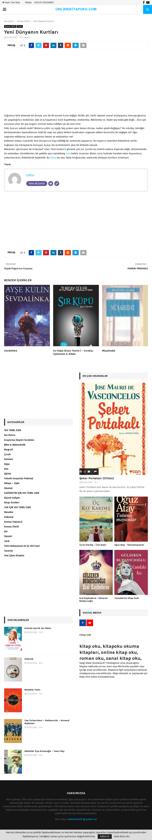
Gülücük (28, 658)
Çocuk (7, 454)
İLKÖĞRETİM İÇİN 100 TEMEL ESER (21, 493)
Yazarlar (8, 550)
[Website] (56, 183)
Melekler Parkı (32, 689)
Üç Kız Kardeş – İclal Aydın (92, 545)
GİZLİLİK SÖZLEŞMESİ (44, 2)
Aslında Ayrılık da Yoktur (37, 628)
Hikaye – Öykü (11, 483)
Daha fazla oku (122, 836)
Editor (30, 175)
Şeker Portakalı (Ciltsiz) (96, 478)
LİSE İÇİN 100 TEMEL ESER (17, 507)
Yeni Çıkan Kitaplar (14, 555)
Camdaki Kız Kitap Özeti (126, 598)
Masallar (8, 512)
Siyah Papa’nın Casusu (18, 268)
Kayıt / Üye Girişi (11, 2)
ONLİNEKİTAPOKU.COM (76, 9)
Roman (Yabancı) (13, 522)
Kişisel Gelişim (12, 497)
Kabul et (104, 836)
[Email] (50, 183)
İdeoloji (8, 488)
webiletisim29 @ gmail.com (82, 819)
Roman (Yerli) (10, 26)
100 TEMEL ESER (12, 430)
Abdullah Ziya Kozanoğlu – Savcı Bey (44, 751)
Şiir (6, 531)
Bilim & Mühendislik (14, 444)
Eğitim (7, 473)
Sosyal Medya (92, 612)
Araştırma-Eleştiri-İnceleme (19, 440)
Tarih (20, 26)
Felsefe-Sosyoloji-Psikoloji (18, 478)
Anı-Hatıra (9, 435)
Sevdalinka (10, 350)
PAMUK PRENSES (138, 268)
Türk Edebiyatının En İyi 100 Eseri (22, 546)
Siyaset (8, 536)
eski (68, 153)
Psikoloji (8, 517)
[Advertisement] (76, 80)
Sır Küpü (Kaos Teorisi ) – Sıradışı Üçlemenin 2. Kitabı (73, 352)
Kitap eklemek (120, 673)
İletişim (28, 2)
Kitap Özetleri (11, 502)
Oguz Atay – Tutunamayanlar (129, 545)
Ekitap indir (85, 635)
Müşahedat (108, 350)
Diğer (7, 464)
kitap (53, 157)
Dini (6, 469)
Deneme (8, 459)
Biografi (8, 449)
